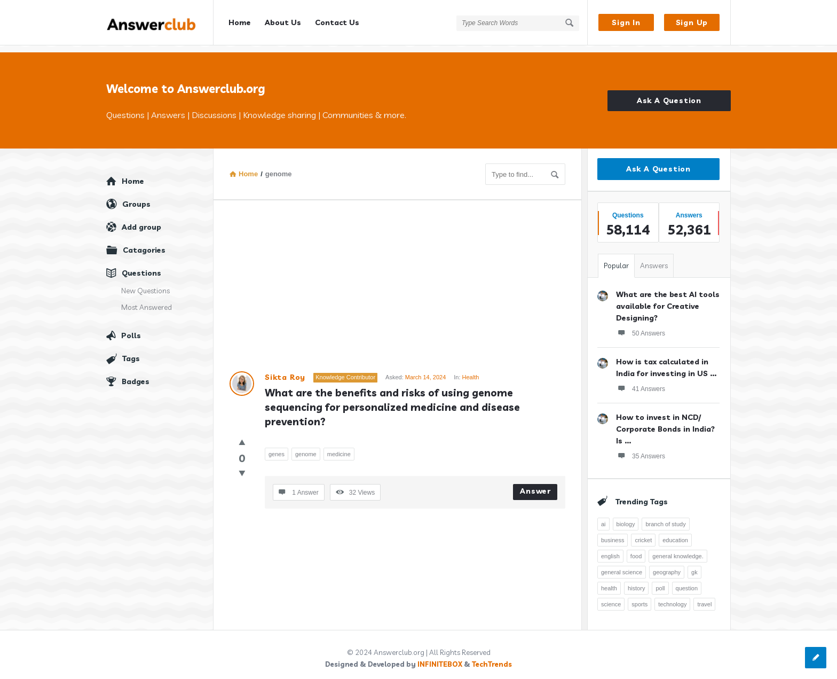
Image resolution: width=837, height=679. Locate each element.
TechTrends (492, 657)
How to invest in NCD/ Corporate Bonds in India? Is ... (665, 422)
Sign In (626, 22)
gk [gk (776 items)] (694, 565)
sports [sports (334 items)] (639, 597)
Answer (535, 484)
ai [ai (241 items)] (603, 517)
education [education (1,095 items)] (675, 533)
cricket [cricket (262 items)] (643, 533)
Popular (616, 258)
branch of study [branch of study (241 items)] (665, 517)
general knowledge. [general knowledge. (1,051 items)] (677, 549)
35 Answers (640, 448)
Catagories (144, 243)
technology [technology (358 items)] (672, 597)
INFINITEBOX (439, 657)
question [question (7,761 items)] (687, 581)
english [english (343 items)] (610, 549)
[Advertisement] (397, 284)
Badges (135, 374)
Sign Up (692, 22)
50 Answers (640, 326)
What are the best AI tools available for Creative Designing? (668, 299)
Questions (141, 266)
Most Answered (146, 300)
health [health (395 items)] (609, 581)
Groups (136, 197)
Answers (654, 258)
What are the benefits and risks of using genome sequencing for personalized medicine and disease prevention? (394, 400)
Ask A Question (669, 93)
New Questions (145, 283)
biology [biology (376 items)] (626, 517)
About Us (283, 22)
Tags (131, 351)
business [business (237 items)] (612, 533)
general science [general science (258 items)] (621, 565)
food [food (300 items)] (636, 549)
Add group (141, 220)
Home (239, 22)
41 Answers (640, 381)
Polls (131, 328)
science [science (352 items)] (611, 597)
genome (306, 447)
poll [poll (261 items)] (660, 581)
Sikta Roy (285, 370)
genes (277, 447)
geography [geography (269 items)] (667, 565)
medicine (339, 447)
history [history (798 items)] (636, 581)
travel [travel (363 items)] (704, 597)
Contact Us (337, 22)
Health (470, 370)
